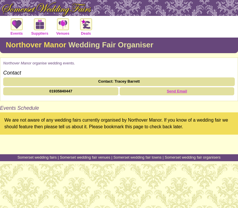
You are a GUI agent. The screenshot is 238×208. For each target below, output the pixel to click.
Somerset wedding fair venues (85, 157)
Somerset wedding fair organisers (193, 157)
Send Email (177, 91)
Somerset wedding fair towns (137, 157)
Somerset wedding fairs (37, 157)
